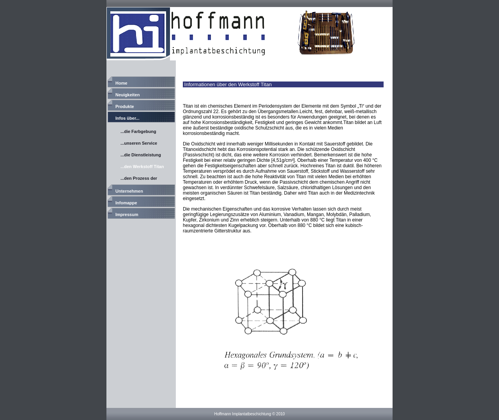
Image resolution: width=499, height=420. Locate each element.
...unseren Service (138, 143)
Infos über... (127, 118)
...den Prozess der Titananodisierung (138, 179)
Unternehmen (129, 191)
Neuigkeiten (127, 94)
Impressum (126, 214)
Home (121, 83)
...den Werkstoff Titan (142, 166)
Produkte (124, 106)
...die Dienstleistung (140, 154)
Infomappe (126, 202)
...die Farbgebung (138, 131)
